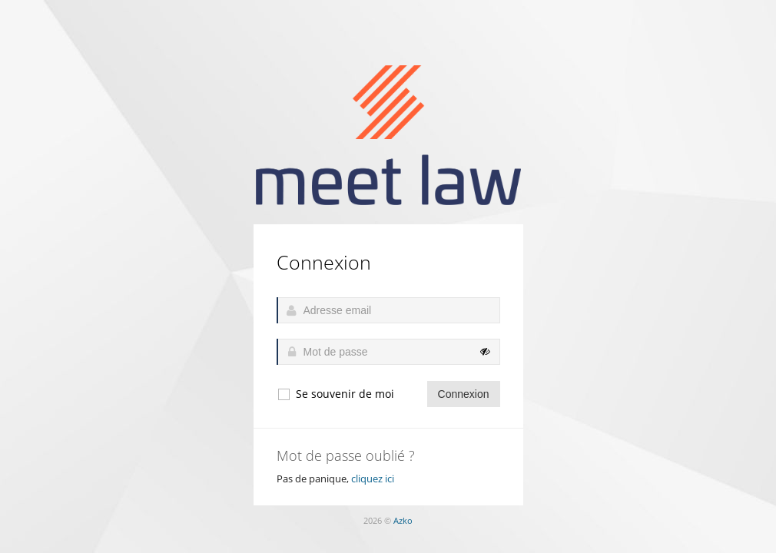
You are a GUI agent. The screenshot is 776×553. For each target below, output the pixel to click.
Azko (403, 520)
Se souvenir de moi (335, 394)
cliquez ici (372, 478)
